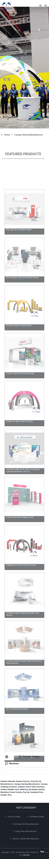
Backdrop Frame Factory (11, 792)
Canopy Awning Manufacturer (27, 784)
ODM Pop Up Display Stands (32, 789)
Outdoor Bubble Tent (10, 789)
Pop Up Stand (15, 816)
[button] (40, 5)
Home (7, 135)
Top (42, 852)
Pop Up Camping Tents (33, 792)
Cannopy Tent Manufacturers (26, 824)
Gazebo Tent (6, 795)
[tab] (7, 756)
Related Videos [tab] (28, 756)
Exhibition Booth (38, 816)
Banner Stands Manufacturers (27, 838)
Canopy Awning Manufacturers (29, 135)
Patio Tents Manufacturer (27, 831)
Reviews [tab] (12, 763)
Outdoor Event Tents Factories (31, 787)
